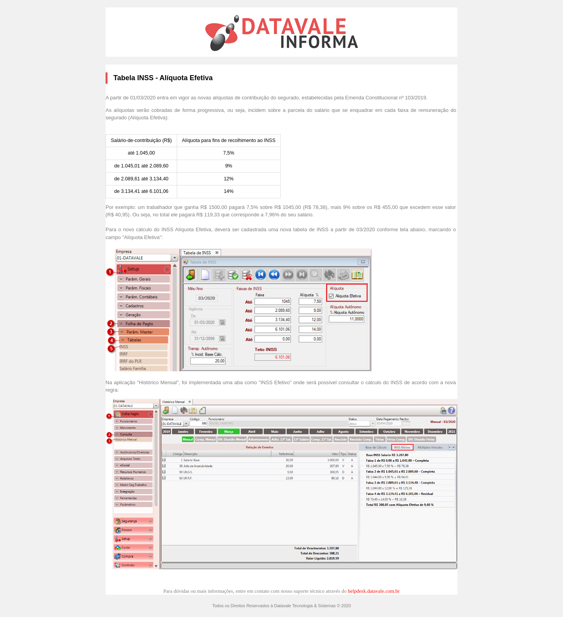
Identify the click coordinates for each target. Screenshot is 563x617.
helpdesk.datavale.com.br (374, 591)
